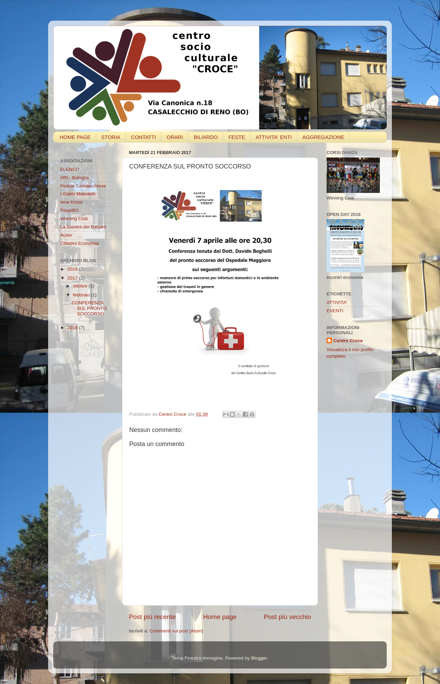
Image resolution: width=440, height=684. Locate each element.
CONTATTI (143, 137)
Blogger (259, 658)
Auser (66, 235)
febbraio (82, 294)
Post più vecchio (287, 616)
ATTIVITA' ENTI (274, 137)
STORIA (111, 137)
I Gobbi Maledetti (77, 193)
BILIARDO (206, 137)
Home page (220, 616)
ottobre (81, 286)
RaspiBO (69, 210)
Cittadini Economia (79, 243)
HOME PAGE (75, 137)
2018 (73, 269)
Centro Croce (348, 340)
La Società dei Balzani (83, 226)
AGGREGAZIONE (323, 137)
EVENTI (335, 310)
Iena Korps (71, 202)
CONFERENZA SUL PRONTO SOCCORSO (89, 308)
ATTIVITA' (337, 302)
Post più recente (152, 616)
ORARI (175, 137)
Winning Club (74, 218)
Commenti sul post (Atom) (176, 630)
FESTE (236, 137)
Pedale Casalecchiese (83, 185)
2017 (73, 278)
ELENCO (69, 169)
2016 (73, 327)
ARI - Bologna (74, 177)
